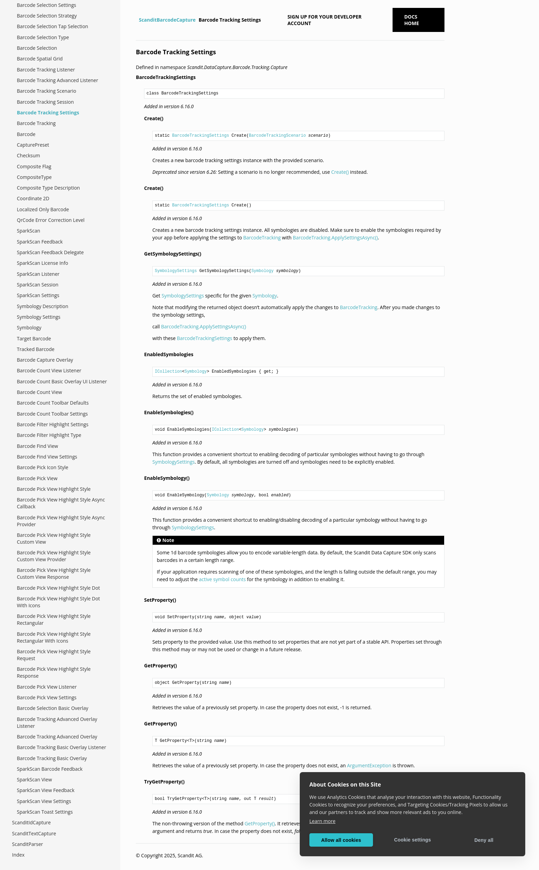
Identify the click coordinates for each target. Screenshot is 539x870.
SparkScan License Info (42, 263)
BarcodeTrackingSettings (200, 135)
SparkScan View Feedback (46, 790)
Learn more (322, 821)
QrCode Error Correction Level (51, 220)
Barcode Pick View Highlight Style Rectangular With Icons (54, 637)
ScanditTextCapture (34, 833)
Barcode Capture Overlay (45, 360)
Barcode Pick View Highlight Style (54, 489)
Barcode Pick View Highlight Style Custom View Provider (54, 556)
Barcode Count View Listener (49, 370)
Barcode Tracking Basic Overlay (52, 758)
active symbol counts (222, 579)
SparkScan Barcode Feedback (49, 769)
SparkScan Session (37, 284)
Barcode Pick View (37, 478)
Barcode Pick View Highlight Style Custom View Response (54, 573)
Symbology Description (42, 306)
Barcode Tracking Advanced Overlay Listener (57, 722)
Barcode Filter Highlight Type (49, 435)
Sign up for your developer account (324, 19)
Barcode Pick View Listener (47, 686)
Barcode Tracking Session (45, 102)
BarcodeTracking (262, 237)
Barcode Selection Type (43, 37)
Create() (340, 172)
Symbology (29, 327)
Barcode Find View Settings (47, 456)
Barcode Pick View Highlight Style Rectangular (54, 619)
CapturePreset (33, 145)
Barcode (26, 134)
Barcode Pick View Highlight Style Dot (58, 588)
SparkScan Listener (38, 274)
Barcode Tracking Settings (48, 112)
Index (18, 854)
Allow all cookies (341, 840)
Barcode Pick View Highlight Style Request (54, 655)
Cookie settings (412, 840)
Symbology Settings (38, 317)
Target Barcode (34, 338)
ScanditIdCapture (31, 822)
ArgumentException (369, 765)
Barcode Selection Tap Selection (52, 26)
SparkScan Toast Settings (45, 812)
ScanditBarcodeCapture (167, 19)
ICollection (168, 371)
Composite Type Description (48, 187)
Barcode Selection (37, 48)
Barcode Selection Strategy (47, 15)
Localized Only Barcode (43, 209)
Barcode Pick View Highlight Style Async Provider (61, 521)
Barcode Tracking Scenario (46, 91)
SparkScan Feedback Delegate (50, 252)
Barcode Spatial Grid (40, 58)
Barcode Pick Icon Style (42, 467)
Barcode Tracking (36, 123)
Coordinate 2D (33, 198)
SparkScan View (34, 779)
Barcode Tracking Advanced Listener (57, 80)
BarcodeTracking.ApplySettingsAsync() (335, 237)
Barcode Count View (39, 392)
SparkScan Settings (38, 295)
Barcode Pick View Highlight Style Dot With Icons (58, 602)
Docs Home (411, 19)
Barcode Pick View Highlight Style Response (54, 672)
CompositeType (34, 177)
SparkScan (28, 230)
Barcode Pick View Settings (47, 697)
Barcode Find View (37, 446)
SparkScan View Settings (44, 801)
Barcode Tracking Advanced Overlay (57, 736)
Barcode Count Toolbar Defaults (53, 402)
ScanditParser (27, 844)
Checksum (28, 155)
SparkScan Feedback (40, 241)
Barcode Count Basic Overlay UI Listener (62, 381)
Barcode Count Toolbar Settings (52, 413)
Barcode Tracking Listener (46, 69)
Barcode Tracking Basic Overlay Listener (61, 747)
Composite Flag (34, 166)
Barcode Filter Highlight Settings (52, 424)
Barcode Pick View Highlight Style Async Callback (61, 503)
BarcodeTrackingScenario (277, 135)
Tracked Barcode (35, 349)
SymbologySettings (176, 271)
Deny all (483, 840)
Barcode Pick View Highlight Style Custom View (54, 538)
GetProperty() (259, 823)
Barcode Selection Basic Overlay (52, 708)
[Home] (137, 20)
